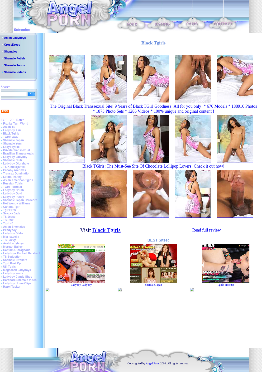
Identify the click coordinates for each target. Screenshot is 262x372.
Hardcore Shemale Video (20, 280)
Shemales (10, 51)
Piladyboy (10, 230)
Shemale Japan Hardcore (20, 200)
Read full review (206, 230)
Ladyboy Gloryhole (16, 163)
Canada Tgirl (11, 206)
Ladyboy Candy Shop (17, 276)
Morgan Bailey (13, 246)
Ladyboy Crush (13, 190)
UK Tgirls (9, 266)
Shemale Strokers (15, 260)
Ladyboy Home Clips (17, 283)
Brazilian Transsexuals (18, 153)
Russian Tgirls (13, 183)
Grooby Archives (14, 170)
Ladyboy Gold (12, 193)
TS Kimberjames (14, 167)
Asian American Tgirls (18, 180)
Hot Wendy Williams (16, 203)
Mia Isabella (11, 236)
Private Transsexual (16, 150)
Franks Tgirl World (15, 123)
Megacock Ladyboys (17, 270)
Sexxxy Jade (11, 213)
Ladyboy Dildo (13, 233)
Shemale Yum (12, 143)
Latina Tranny (12, 177)
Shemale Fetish (14, 58)
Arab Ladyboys (13, 243)
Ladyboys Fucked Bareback (22, 253)
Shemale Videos (15, 72)
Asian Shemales (14, 226)
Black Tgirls (11, 133)
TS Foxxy (9, 240)
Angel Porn (152, 363)
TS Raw (8, 220)
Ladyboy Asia (12, 130)
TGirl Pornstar (12, 186)
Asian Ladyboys (15, 37)
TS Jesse (9, 216)
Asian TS (9, 127)
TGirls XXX (10, 137)
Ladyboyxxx (11, 147)
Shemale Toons (14, 65)
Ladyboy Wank (13, 273)
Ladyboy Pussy (13, 196)
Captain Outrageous (16, 250)
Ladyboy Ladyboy (15, 157)
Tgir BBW (9, 210)
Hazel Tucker (11, 286)
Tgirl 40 (8, 223)
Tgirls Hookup (225, 284)
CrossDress (12, 44)
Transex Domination (16, 173)
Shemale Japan (13, 140)
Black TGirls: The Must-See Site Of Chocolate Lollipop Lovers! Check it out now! (153, 166)
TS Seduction (12, 256)
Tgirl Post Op (12, 263)
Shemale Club (12, 160)
